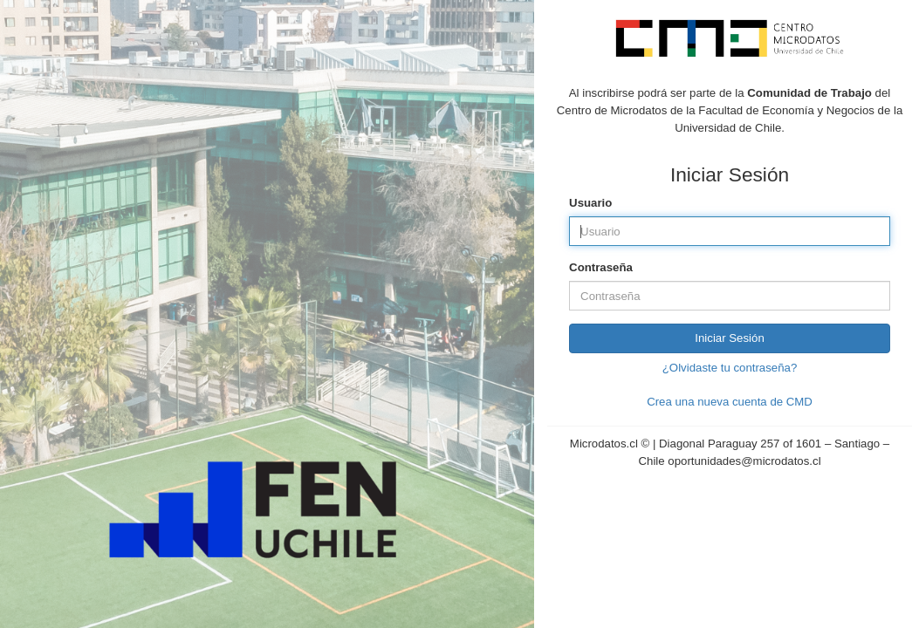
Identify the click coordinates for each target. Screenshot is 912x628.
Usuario (590, 202)
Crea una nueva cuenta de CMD (730, 401)
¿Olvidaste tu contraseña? (729, 367)
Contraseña (601, 267)
